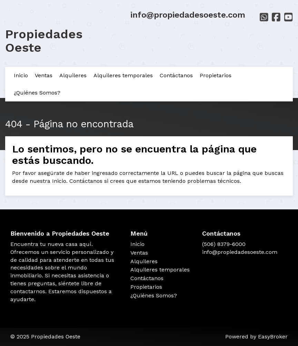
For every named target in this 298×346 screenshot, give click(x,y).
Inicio (21, 75)
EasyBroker (273, 336)
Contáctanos (176, 75)
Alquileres (73, 75)
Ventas (43, 75)
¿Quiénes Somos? (37, 92)
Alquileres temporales (123, 75)
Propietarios (215, 75)
